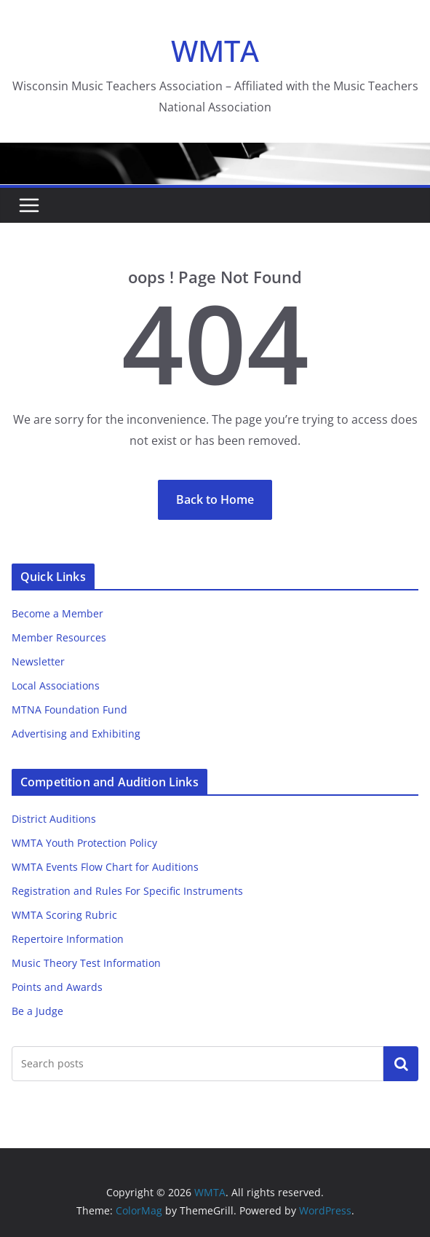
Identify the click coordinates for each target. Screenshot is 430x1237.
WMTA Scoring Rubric (64, 915)
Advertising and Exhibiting (76, 733)
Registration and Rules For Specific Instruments (127, 891)
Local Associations (56, 685)
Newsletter (38, 661)
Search (400, 1063)
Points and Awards (57, 987)
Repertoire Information (68, 939)
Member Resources (59, 637)
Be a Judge (37, 1011)
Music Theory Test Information (86, 963)
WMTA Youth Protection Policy (84, 843)
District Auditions (54, 819)
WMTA (215, 51)
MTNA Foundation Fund (69, 709)
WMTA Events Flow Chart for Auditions (105, 867)
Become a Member (57, 613)
